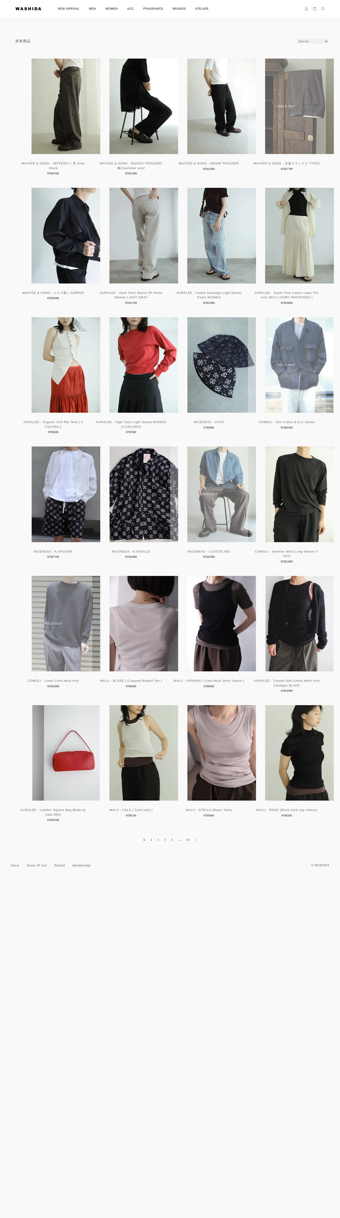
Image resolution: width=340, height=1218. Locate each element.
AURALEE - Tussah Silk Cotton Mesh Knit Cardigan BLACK (170, 1012)
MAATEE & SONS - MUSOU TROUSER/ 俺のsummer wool (170, 176)
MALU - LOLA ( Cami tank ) (63, 1150)
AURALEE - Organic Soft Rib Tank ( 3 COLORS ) (276, 457)
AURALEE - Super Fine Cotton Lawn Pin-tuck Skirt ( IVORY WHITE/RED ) (169, 457)
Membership (81, 1201)
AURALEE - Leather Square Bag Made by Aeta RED (276, 1012)
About (15, 1201)
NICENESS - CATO (170, 594)
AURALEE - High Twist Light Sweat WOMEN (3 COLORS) (64, 597)
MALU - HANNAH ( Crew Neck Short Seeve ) (64, 1010)
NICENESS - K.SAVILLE (170, 734)
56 (187, 1175)
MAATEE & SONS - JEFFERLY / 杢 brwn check (64, 176)
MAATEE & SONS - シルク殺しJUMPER (170, 314)
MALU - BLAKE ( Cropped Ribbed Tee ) (276, 870)
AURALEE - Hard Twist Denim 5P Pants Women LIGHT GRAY (276, 317)
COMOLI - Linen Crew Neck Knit (170, 870)
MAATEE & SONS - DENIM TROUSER (276, 174)
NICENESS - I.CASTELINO (276, 734)
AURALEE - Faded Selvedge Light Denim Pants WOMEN (64, 457)
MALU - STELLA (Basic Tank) (170, 1150)
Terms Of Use (37, 1201)
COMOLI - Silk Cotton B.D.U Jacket (276, 594)
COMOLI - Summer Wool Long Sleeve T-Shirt (64, 872)
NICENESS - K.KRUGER (63, 734)
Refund (60, 1201)
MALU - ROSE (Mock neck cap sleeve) (276, 1150)
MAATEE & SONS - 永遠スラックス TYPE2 (64, 314)
